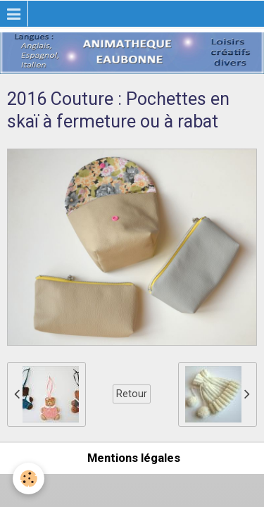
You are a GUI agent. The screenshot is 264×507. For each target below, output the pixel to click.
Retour (131, 393)
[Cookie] (28, 478)
